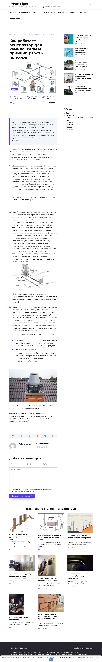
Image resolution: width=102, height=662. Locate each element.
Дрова (35, 13)
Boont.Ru (89, 648)
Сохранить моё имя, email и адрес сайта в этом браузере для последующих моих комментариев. (31, 490)
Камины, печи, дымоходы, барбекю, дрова (83, 118)
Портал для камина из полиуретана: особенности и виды (84, 76)
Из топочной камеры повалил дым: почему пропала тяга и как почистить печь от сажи (48, 617)
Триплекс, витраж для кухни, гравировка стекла (22, 575)
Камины (61, 13)
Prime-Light (19, 4)
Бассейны (23, 13)
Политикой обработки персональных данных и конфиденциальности (77, 657)
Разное (83, 13)
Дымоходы (48, 13)
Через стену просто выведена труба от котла (49, 579)
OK (51, 659)
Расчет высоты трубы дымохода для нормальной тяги (21, 537)
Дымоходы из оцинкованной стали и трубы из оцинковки (83, 88)
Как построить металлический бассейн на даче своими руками (81, 64)
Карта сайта (15, 19)
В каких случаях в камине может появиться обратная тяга (79, 538)
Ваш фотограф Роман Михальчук (18, 618)
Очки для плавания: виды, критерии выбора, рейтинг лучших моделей (83, 38)
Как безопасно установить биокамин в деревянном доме (49, 537)
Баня (12, 13)
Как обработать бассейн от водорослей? (81, 50)
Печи (72, 13)
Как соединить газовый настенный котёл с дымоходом (77, 576)
